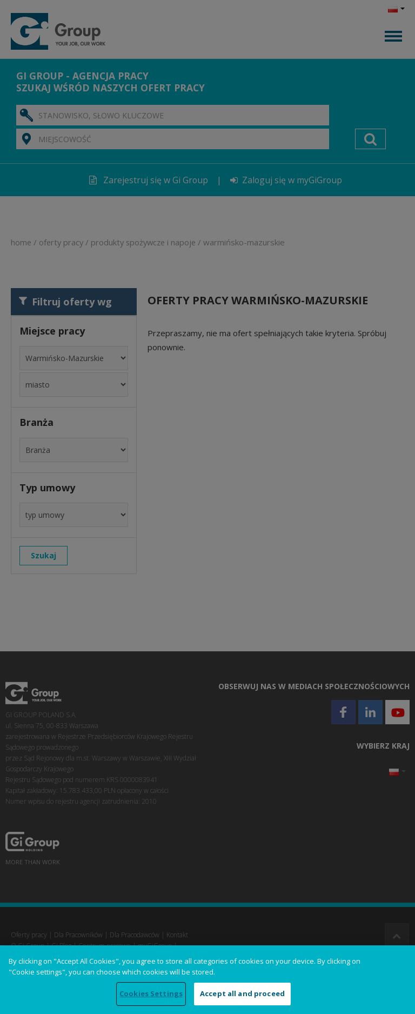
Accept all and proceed (242, 993)
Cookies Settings (151, 993)
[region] (207, 979)
